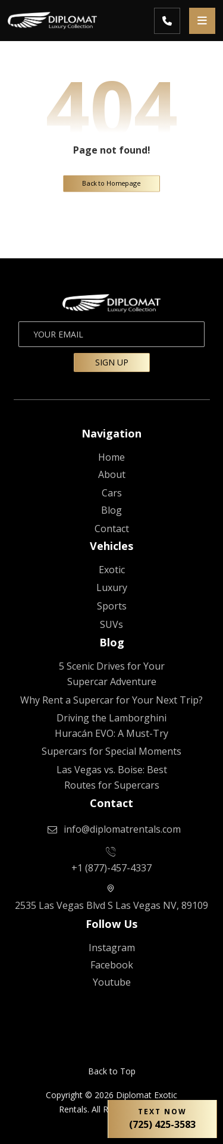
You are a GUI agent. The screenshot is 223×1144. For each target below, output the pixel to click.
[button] (202, 21)
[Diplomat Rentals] (112, 457)
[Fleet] (112, 493)
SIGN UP (111, 362)
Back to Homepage (111, 183)
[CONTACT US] (112, 528)
